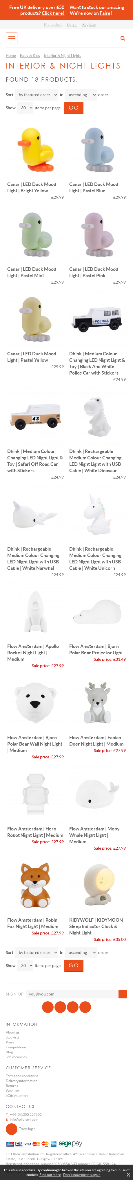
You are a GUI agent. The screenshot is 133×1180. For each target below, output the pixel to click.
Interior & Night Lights (62, 55)
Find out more (50, 1175)
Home (11, 55)
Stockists (12, 1037)
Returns (12, 1086)
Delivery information (21, 1081)
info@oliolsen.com (24, 1119)
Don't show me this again (82, 1175)
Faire (105, 13)
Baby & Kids (30, 55)
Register (89, 24)
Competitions (16, 1047)
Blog (9, 1052)
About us (12, 1032)
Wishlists (12, 1091)
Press (10, 1042)
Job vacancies (16, 1057)
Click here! (53, 13)
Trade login (21, 1129)
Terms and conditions (22, 1076)
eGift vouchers (17, 1095)
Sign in (72, 24)
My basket (53, 24)
